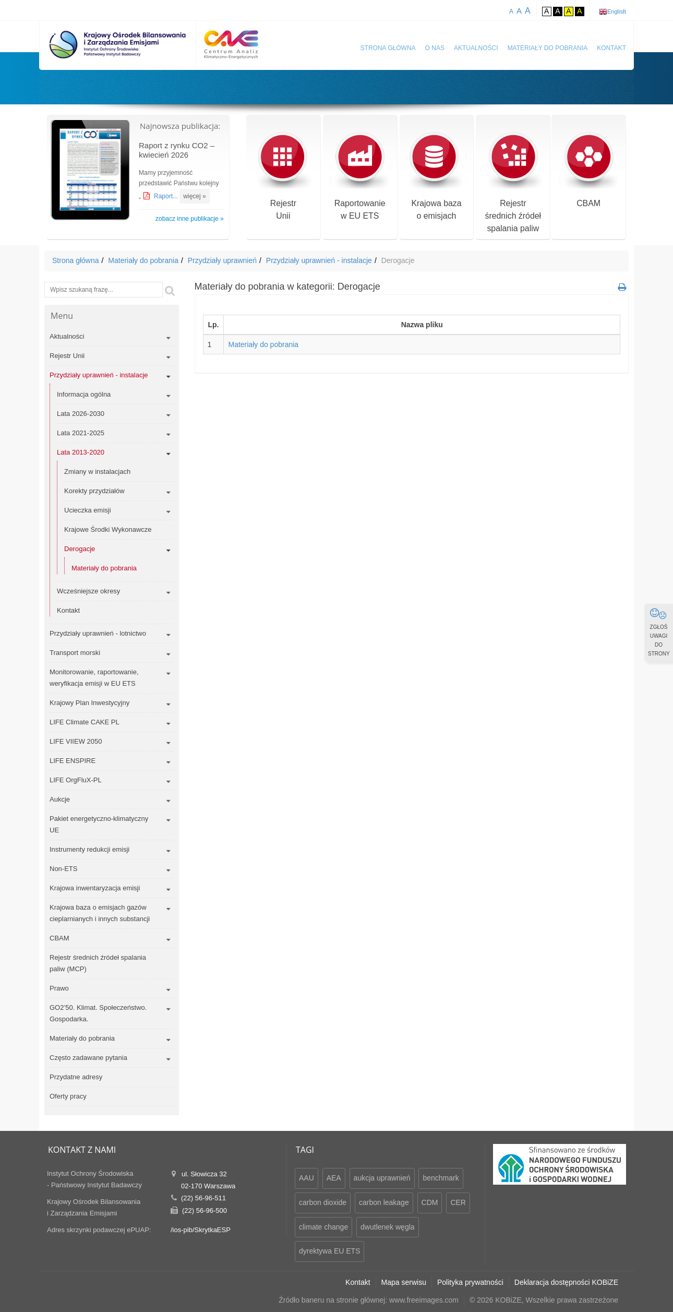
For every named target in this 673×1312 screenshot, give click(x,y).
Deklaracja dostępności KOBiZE (566, 1282)
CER (458, 1202)
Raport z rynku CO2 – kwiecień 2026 (176, 150)
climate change (323, 1227)
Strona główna (388, 48)
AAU (306, 1178)
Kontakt (611, 48)
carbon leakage (384, 1202)
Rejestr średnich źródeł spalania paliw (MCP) (98, 963)
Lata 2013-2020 (80, 452)
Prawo (59, 988)
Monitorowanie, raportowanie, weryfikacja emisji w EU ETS (94, 677)
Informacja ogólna (84, 394)
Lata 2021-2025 (80, 433)
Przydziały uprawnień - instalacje (319, 260)
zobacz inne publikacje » (189, 218)
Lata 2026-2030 (80, 414)
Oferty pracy (68, 1096)
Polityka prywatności (470, 1282)
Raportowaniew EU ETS (360, 177)
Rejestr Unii (67, 356)
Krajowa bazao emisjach (436, 177)
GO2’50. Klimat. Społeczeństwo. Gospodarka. (98, 1013)
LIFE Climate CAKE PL (84, 722)
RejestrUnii (283, 177)
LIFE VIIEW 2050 (76, 741)
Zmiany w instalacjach (97, 471)
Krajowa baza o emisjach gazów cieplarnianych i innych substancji (100, 913)
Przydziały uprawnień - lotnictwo (98, 633)
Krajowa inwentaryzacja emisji (95, 888)
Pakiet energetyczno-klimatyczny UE (99, 824)
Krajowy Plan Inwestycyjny (89, 703)
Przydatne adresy (76, 1077)
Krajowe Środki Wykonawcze (108, 529)
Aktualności (476, 48)
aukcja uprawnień (382, 1178)
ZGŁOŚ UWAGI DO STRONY (659, 632)
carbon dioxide (322, 1202)
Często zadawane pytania (88, 1057)
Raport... (166, 196)
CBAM (589, 170)
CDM (430, 1202)
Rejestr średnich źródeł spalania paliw (513, 183)
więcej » (194, 196)
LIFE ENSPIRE (72, 761)
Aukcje (60, 799)
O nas (434, 48)
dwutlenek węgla (387, 1227)
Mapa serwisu (403, 1282)
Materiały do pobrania (548, 48)
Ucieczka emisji (87, 510)
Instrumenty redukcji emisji (89, 849)
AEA (334, 1178)
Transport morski (75, 653)
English (616, 11)
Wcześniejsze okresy (88, 591)
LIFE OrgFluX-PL (76, 780)
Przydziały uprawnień (222, 260)
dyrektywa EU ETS (329, 1251)
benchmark (441, 1178)
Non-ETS (63, 869)
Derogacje (79, 549)
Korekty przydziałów (94, 491)
